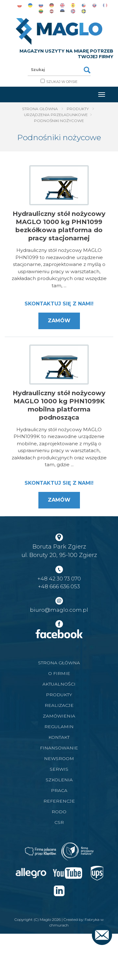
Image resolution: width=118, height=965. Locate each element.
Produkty (78, 108)
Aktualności (59, 684)
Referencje (59, 801)
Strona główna (40, 108)
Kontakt (59, 737)
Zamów (59, 321)
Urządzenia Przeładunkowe (56, 114)
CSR (59, 822)
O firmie (59, 673)
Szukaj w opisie (61, 81)
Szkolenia (59, 780)
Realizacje (59, 705)
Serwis (59, 769)
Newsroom (59, 758)
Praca (59, 790)
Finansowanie (59, 748)
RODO (59, 811)
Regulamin (59, 726)
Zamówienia (59, 716)
